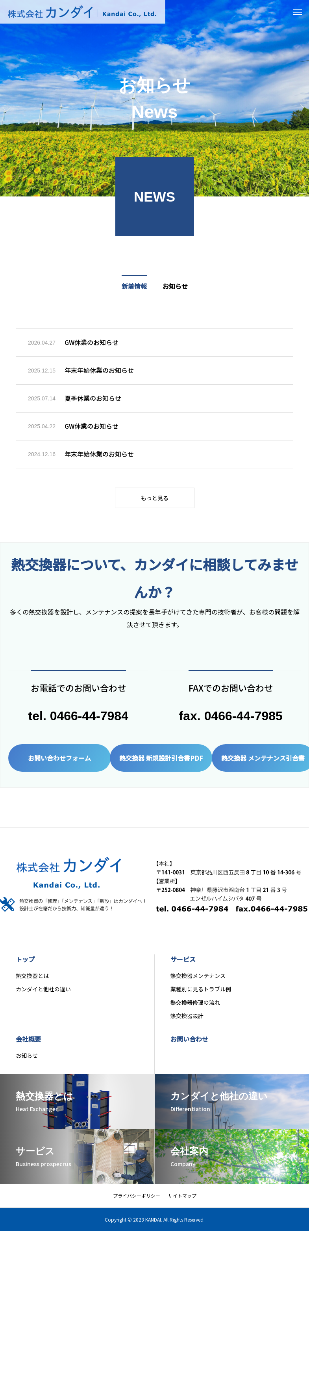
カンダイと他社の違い (43, 994)
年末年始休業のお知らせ (99, 371)
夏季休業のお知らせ (93, 399)
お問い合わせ (189, 1044)
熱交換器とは (32, 981)
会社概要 (28, 1044)
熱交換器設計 (187, 1021)
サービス (183, 964)
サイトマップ (182, 1200)
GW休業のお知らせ (91, 343)
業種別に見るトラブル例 (200, 994)
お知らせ (27, 1060)
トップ (25, 964)
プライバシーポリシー (136, 1200)
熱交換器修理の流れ (195, 1007)
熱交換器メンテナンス (198, 981)
